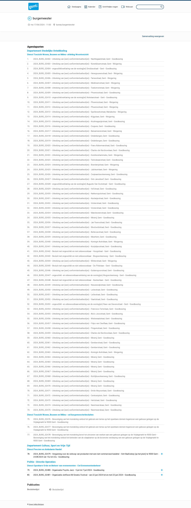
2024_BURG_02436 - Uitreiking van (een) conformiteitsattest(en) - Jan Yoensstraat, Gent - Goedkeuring (77, 222)
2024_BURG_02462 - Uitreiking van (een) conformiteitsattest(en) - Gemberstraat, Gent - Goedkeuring (76, 347)
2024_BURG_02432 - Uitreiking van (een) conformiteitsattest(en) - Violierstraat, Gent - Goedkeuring (76, 203)
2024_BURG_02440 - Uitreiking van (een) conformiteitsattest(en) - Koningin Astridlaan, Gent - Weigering (78, 242)
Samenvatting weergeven (153, 36)
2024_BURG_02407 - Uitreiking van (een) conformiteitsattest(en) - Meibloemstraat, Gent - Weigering (76, 83)
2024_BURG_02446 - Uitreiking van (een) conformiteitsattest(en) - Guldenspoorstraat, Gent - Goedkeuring (78, 270)
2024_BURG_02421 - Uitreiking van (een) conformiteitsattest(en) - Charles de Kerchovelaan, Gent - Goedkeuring (81, 150)
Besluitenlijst (58, 489)
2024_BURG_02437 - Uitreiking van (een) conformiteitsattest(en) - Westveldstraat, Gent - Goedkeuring (77, 227)
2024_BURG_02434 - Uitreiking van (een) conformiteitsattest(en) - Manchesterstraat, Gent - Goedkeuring (78, 213)
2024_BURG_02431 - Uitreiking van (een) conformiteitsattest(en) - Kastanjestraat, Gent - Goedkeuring (77, 198)
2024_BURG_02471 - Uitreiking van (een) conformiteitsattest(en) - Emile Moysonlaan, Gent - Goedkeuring (78, 391)
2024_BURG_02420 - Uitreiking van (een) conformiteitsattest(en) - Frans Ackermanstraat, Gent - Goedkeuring (80, 145)
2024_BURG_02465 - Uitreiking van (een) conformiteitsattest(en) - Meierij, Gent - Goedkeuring (73, 362)
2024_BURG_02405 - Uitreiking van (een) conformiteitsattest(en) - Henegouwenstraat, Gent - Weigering (77, 73)
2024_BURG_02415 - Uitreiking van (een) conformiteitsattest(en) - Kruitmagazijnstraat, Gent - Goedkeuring (79, 121)
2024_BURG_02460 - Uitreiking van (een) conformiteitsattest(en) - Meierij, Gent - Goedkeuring (73, 338)
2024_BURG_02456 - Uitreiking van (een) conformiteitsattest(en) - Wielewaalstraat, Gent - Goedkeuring (77, 318)
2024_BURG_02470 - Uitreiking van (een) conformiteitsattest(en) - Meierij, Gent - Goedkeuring (73, 386)
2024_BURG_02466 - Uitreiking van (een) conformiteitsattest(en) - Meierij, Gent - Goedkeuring (73, 366)
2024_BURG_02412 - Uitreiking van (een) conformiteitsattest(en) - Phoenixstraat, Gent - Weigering (75, 107)
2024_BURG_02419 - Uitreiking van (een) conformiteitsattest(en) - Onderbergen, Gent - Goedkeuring (76, 141)
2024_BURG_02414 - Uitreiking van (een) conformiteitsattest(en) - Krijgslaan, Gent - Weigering (74, 117)
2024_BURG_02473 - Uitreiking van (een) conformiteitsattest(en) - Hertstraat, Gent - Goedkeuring (75, 400)
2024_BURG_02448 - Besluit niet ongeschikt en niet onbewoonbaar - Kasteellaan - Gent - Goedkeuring (77, 280)
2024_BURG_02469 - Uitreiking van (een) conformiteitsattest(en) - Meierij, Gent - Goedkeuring (73, 381)
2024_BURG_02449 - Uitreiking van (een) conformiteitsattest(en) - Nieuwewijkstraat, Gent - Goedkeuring (78, 285)
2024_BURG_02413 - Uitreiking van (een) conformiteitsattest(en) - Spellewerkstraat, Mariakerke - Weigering (79, 112)
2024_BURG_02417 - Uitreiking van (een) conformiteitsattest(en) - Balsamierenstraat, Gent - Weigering (77, 131)
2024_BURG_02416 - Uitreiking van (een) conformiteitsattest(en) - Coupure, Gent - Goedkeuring (74, 126)
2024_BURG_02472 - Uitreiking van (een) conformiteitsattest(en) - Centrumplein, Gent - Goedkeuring (76, 395)
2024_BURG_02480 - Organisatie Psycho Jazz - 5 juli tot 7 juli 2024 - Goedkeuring (68, 470)
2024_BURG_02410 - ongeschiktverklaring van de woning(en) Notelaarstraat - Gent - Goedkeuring (75, 97)
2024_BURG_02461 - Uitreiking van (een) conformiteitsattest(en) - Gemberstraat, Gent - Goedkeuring (76, 342)
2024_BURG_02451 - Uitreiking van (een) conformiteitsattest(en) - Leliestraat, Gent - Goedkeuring (75, 294)
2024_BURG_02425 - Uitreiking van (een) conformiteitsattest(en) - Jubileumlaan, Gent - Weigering (75, 169)
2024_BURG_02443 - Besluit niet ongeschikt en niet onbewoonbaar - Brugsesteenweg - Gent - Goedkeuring (79, 256)
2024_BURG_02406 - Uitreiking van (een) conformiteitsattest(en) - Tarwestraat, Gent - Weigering (74, 78)
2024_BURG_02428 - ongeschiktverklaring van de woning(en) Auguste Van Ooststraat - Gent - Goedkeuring (79, 184)
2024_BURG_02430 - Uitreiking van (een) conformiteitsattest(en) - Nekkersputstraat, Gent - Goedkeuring (78, 193)
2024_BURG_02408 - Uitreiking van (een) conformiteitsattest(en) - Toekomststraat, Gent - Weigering (76, 88)
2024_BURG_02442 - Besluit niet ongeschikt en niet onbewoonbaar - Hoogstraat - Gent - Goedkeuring (77, 251)
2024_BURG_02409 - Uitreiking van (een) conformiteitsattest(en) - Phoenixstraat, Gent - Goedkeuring (76, 92)
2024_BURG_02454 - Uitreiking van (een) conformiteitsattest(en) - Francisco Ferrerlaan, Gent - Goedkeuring (79, 309)
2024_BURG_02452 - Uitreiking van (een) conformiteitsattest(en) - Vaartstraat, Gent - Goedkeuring (75, 299)
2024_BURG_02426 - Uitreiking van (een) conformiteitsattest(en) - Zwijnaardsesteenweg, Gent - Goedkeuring (80, 174)
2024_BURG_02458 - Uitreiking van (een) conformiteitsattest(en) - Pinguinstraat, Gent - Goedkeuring (76, 328)
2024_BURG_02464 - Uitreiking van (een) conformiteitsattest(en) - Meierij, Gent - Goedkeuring (73, 357)
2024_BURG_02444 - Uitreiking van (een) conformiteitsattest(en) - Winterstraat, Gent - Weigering (75, 261)
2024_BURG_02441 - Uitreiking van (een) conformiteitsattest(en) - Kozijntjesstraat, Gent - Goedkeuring (77, 246)
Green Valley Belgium (36, 504)
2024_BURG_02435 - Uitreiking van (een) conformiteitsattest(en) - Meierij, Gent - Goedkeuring (73, 217)
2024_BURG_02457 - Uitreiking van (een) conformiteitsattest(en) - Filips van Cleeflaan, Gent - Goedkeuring (79, 323)
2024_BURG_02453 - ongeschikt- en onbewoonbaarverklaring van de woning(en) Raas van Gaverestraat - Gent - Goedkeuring (87, 304)
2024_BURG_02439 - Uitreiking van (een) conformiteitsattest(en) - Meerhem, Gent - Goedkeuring (74, 237)
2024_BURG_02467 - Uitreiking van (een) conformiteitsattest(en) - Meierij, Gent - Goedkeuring (73, 371)
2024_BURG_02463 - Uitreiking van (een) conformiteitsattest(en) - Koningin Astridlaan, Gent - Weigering (78, 352)
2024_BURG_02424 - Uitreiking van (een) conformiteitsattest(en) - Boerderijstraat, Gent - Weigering (76, 165)
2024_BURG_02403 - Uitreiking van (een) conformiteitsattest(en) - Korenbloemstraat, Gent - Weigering (77, 64)
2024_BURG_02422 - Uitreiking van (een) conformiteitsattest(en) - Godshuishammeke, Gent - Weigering (78, 155)
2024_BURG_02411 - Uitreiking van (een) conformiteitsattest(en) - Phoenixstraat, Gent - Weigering (75, 102)
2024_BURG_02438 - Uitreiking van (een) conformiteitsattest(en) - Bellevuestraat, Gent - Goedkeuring (77, 232)
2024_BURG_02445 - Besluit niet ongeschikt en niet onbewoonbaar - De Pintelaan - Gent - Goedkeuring (77, 266)
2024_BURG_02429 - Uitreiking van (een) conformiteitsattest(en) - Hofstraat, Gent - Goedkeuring (74, 189)
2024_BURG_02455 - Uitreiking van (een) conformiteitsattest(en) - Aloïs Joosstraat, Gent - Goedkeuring (78, 314)
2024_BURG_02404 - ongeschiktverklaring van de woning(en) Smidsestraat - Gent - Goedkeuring (74, 68)
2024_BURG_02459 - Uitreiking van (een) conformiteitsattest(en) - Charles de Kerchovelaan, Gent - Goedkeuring (81, 333)
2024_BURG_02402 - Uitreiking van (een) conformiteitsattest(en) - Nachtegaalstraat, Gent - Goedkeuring (78, 59)
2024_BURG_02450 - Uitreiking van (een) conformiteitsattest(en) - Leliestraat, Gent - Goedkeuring (75, 290)
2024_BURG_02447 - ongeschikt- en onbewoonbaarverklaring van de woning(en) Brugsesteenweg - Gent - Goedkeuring (84, 275)
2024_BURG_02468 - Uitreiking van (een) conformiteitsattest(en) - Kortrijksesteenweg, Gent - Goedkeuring (79, 376)
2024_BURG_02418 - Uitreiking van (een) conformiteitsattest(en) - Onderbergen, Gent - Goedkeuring (76, 136)
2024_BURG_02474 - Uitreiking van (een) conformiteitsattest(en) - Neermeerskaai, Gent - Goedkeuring (77, 405)
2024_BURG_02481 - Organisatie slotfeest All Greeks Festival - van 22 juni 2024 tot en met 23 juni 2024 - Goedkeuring (84, 475)
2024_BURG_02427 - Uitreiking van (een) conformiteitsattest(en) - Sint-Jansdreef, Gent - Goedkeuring (77, 179)
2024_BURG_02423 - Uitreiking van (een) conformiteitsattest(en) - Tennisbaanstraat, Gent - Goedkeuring (78, 160)
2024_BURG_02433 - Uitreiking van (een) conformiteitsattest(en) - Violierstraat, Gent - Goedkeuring (76, 208)
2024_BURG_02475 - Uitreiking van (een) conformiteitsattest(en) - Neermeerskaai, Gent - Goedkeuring (77, 410)
